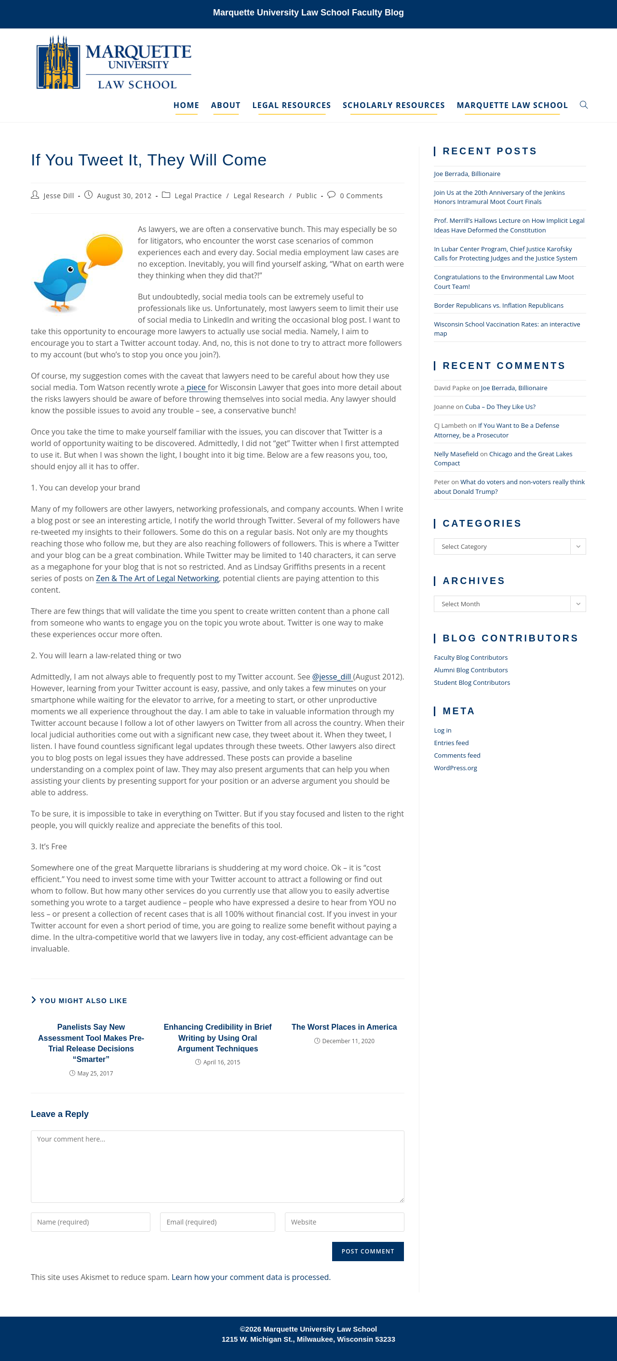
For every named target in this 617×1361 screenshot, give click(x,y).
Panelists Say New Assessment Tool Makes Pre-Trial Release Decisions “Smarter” (91, 1043)
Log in (442, 730)
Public (306, 195)
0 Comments (361, 195)
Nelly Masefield (456, 453)
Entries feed (451, 742)
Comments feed (457, 755)
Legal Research (259, 195)
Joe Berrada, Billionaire (467, 173)
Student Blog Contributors (472, 682)
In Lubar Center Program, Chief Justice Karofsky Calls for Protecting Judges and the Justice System (505, 254)
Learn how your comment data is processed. (251, 1277)
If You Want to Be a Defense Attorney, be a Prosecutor (496, 430)
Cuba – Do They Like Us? (500, 406)
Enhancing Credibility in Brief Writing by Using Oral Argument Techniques (218, 1038)
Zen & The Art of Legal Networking (157, 578)
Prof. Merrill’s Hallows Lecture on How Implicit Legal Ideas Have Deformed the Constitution (509, 225)
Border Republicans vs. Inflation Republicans (498, 305)
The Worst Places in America (344, 1027)
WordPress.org (455, 767)
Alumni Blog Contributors (471, 670)
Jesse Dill (59, 195)
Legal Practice (198, 195)
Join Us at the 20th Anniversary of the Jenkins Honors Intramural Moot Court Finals (499, 197)
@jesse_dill (332, 676)
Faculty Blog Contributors (471, 657)
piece (196, 387)
